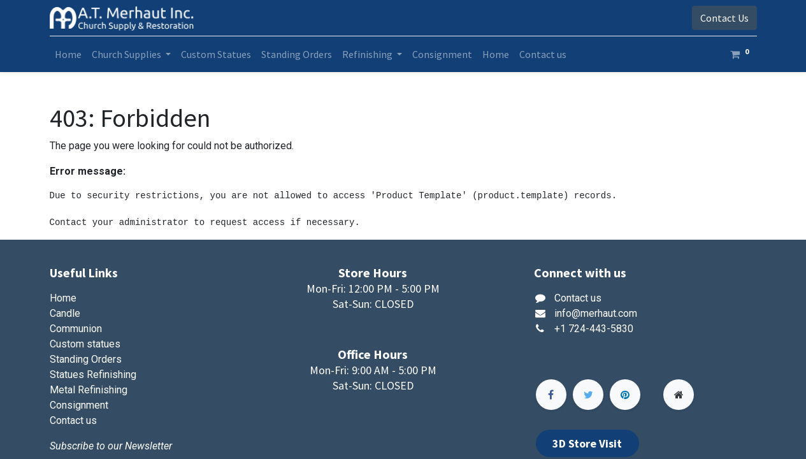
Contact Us (724, 17)
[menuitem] (68, 54)
